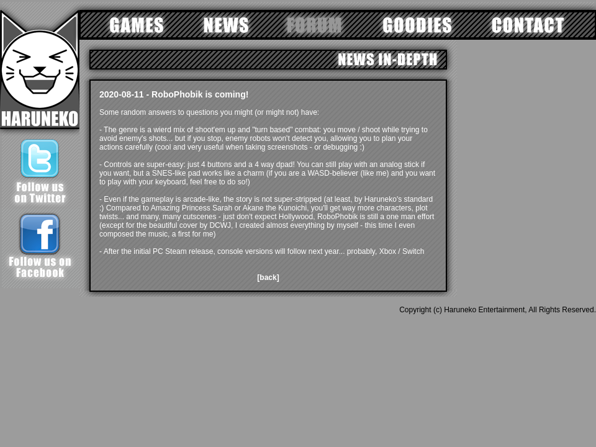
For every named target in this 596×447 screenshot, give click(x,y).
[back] (268, 277)
